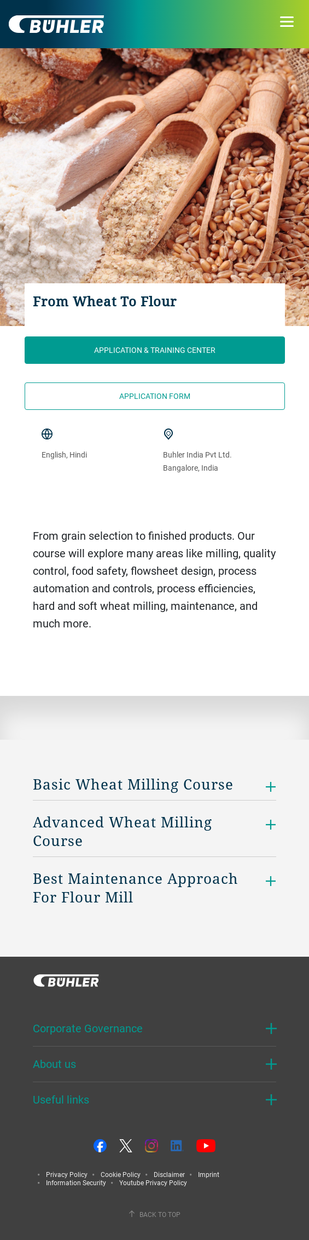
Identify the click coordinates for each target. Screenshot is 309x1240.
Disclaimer (169, 1174)
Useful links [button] (61, 1099)
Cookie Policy (121, 1174)
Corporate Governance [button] (88, 1028)
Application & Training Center (154, 350)
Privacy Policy (67, 1174)
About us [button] (54, 1063)
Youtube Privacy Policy (153, 1182)
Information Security (76, 1182)
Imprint (208, 1174)
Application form (154, 396)
